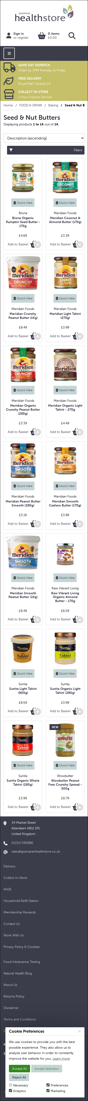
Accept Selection (46, 1068)
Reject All (19, 1077)
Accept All (19, 1068)
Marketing (55, 1091)
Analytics (17, 1091)
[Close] (79, 1031)
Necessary (18, 1085)
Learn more (61, 1058)
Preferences (57, 1085)
